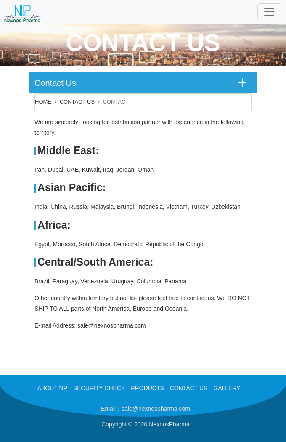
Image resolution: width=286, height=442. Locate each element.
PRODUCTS (147, 388)
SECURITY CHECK (99, 388)
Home (43, 102)
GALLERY (226, 388)
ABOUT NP (52, 388)
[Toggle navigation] (269, 11)
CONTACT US (189, 388)
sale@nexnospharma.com (111, 325)
